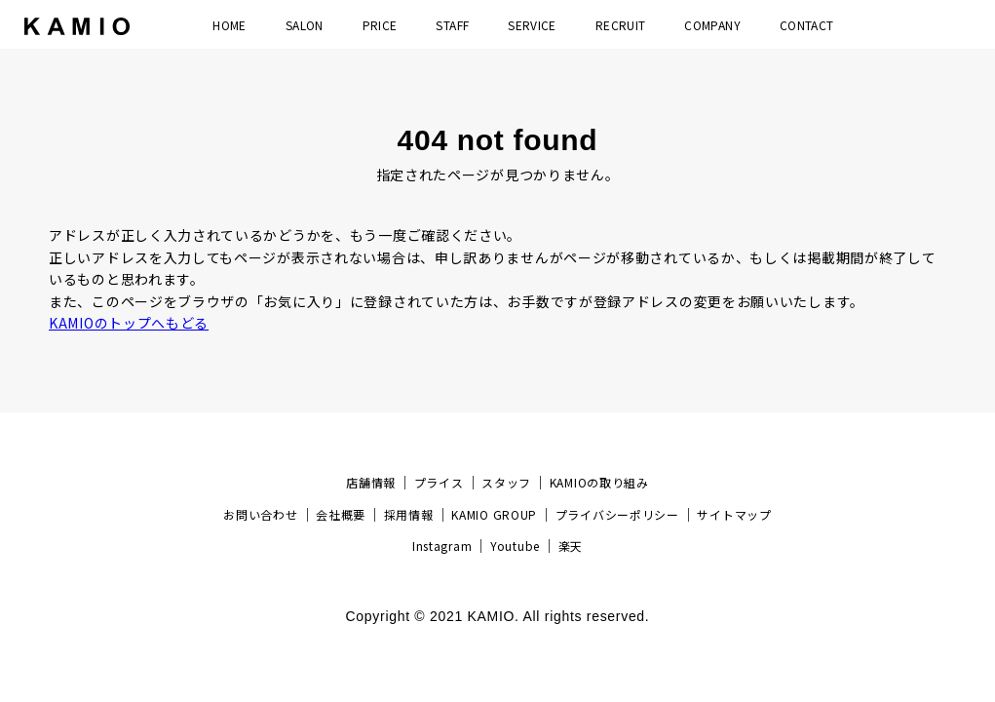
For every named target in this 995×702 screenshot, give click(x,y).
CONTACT (807, 25)
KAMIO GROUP (494, 514)
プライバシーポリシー (617, 514)
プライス (439, 482)
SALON (305, 25)
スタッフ (506, 482)
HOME (229, 25)
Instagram (442, 545)
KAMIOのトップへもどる (129, 322)
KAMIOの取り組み (599, 482)
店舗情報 (371, 482)
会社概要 (340, 514)
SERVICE (532, 25)
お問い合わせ (260, 514)
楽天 (570, 545)
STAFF (452, 25)
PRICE (380, 25)
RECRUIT (620, 25)
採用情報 (409, 514)
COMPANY (712, 25)
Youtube (515, 545)
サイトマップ (734, 514)
